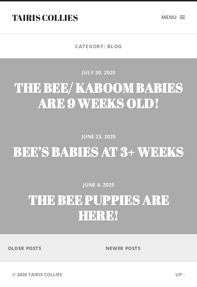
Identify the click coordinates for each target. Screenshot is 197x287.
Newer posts (123, 248)
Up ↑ (180, 274)
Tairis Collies (45, 17)
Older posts (24, 248)
